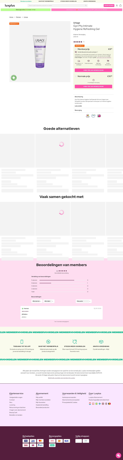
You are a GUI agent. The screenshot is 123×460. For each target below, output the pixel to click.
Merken (18, 17)
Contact (12, 400)
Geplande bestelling (42, 405)
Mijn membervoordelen (43, 400)
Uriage (26, 17)
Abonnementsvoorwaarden (71, 400)
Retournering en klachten (17, 407)
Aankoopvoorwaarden (69, 397)
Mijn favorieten (40, 402)
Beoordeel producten (42, 407)
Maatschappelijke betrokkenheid (99, 400)
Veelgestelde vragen (15, 397)
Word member (109, 5)
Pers (10, 402)
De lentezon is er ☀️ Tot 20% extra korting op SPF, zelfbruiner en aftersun (86, 9)
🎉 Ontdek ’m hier (25, 9)
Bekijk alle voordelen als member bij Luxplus (61, 378)
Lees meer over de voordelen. (104, 57)
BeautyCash (13, 412)
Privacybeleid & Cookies (69, 402)
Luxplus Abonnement (95, 397)
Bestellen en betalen (15, 415)
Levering (12, 405)
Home (11, 17)
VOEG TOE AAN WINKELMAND (93, 70)
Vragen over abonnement (17, 410)
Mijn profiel (39, 397)
